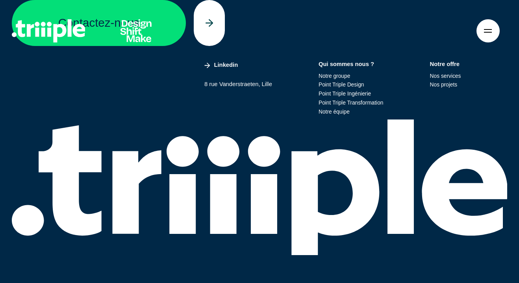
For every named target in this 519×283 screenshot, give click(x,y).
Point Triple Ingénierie (345, 94)
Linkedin (221, 65)
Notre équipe (334, 112)
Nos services (445, 76)
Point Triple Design (341, 85)
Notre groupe (334, 76)
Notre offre (445, 64)
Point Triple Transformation (351, 103)
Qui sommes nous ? (346, 64)
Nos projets (444, 85)
